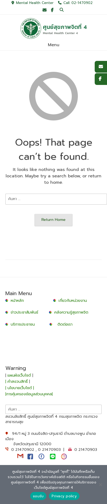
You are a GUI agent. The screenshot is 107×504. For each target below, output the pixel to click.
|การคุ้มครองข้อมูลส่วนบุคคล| (29, 394)
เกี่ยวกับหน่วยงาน (73, 300)
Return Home (53, 219)
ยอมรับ (38, 496)
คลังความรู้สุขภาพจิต (71, 312)
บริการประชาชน (24, 324)
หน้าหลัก (15, 300)
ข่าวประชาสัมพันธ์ (26, 312)
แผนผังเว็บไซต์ (19, 375)
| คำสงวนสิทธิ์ (17, 381)
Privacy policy (64, 496)
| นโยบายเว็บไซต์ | (19, 388)
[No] (100, 484)
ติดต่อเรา (65, 324)
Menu (53, 45)
